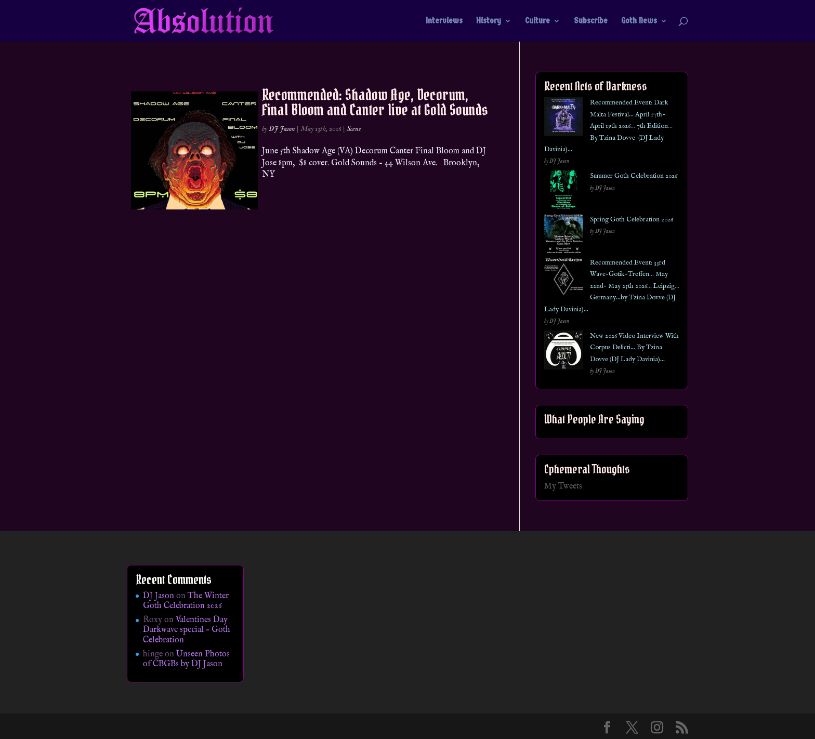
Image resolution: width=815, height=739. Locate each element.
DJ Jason (282, 129)
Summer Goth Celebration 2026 (633, 175)
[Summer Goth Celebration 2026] (563, 192)
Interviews (444, 21)
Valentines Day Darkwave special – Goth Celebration (186, 630)
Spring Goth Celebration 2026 (631, 219)
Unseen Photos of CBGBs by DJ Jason (186, 659)
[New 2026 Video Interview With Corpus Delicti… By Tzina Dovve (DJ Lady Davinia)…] (563, 352)
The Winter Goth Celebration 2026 (186, 601)
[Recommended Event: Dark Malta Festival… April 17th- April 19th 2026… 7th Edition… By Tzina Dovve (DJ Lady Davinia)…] (563, 118)
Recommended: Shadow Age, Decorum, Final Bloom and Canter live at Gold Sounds (375, 102)
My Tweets (563, 486)
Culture (537, 21)
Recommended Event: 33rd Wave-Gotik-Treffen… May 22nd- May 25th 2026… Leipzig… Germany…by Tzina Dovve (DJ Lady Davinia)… (611, 286)
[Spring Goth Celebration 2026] (563, 235)
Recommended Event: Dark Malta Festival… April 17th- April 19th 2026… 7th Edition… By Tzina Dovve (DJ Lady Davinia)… (608, 126)
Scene (354, 129)
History (488, 21)
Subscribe (591, 21)
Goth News (639, 21)
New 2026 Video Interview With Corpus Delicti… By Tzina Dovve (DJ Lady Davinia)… (634, 348)
